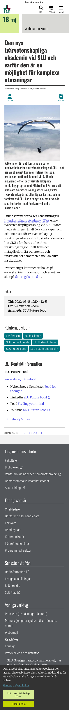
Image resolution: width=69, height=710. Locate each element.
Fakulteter (11, 460)
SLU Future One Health (44, 348)
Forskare (10, 523)
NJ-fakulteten (33, 335)
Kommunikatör (14, 537)
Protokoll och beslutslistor (22, 653)
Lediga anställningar (18, 579)
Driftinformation (15, 572)
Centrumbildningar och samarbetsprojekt (31, 474)
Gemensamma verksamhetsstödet (27, 481)
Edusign (10, 646)
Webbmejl (11, 632)
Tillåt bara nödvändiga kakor (18, 695)
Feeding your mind (31, 403)
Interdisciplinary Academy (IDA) (26, 220)
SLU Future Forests (17, 342)
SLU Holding (13, 488)
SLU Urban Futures (45, 342)
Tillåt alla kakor (18, 704)
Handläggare (13, 530)
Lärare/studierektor (17, 544)
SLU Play (10, 592)
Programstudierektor (18, 550)
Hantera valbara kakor (16, 685)
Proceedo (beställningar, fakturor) (26, 614)
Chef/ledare (12, 509)
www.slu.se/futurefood (20, 379)
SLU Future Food (16, 348)
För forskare (13, 335)
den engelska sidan (28, 277)
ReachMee (11, 639)
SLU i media (12, 586)
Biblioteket (12, 467)
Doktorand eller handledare (22, 516)
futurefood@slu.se (17, 419)
